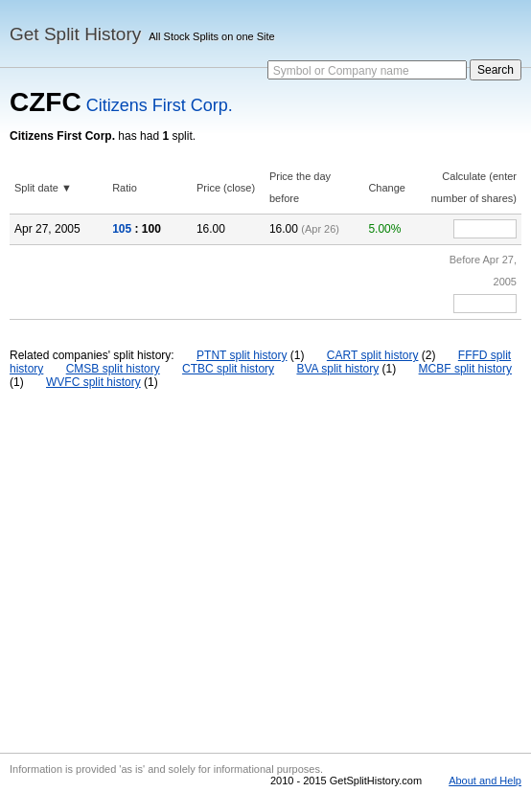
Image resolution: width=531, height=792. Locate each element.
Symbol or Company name (341, 71)
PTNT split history (241, 355)
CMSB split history (113, 368)
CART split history (373, 355)
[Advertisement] (265, 571)
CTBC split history (228, 368)
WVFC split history (93, 382)
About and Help (485, 780)
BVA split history (337, 368)
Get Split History (75, 34)
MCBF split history (465, 368)
